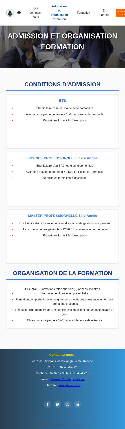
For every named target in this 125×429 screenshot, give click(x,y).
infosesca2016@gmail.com (67, 379)
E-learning (104, 12)
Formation (83, 12)
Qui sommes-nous (36, 13)
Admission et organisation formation (59, 13)
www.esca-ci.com (69, 385)
